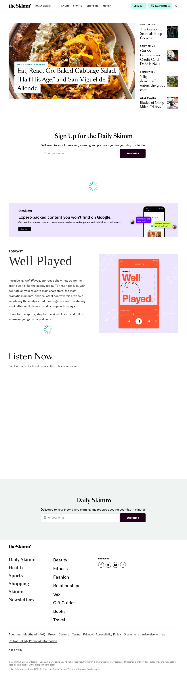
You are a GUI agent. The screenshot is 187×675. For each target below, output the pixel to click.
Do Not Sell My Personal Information (33, 641)
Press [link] (52, 634)
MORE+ (107, 6)
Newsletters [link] (21, 600)
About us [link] (14, 634)
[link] (20, 6)
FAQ (42, 634)
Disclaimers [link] (131, 634)
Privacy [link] (88, 634)
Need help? (15, 649)
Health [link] (64, 6)
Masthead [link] (30, 634)
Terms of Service (86, 669)
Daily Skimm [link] (43, 6)
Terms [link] (76, 634)
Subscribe (133, 153)
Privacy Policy (66, 669)
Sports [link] (78, 6)
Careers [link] (64, 634)
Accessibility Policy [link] (108, 634)
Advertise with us (153, 634)
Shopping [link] (93, 6)
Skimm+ (17, 592)
